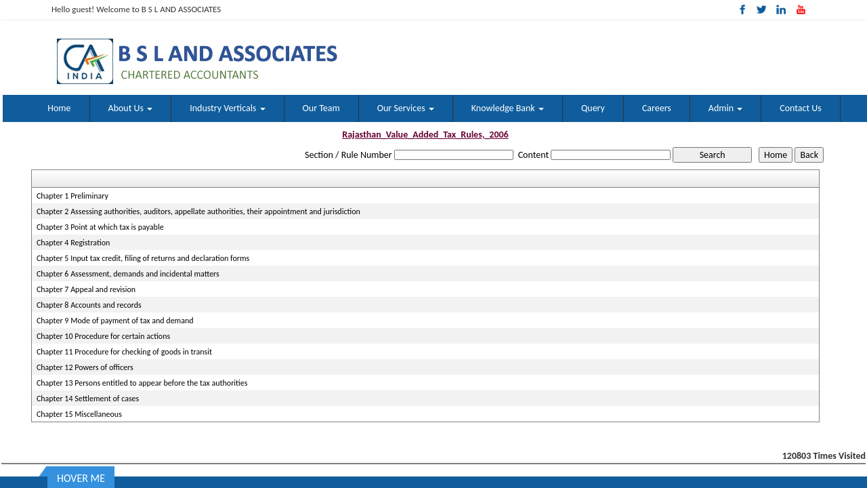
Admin (725, 108)
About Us (130, 108)
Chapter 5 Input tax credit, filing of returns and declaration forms (143, 258)
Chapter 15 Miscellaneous (79, 414)
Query (593, 108)
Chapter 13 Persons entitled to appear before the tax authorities (142, 383)
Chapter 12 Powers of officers (85, 367)
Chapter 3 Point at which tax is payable (100, 227)
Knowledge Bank (507, 108)
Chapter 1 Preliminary (72, 196)
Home (58, 108)
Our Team (321, 108)
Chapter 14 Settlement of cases (88, 398)
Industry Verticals (227, 108)
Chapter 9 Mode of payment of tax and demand (115, 320)
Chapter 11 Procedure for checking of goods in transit (124, 352)
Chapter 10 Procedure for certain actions (103, 336)
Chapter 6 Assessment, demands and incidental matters (128, 274)
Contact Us (801, 108)
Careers (656, 108)
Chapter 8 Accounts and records (89, 305)
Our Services (405, 108)
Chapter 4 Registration (73, 242)
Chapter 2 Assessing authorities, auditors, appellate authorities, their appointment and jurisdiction (198, 211)
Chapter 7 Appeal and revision (86, 289)
